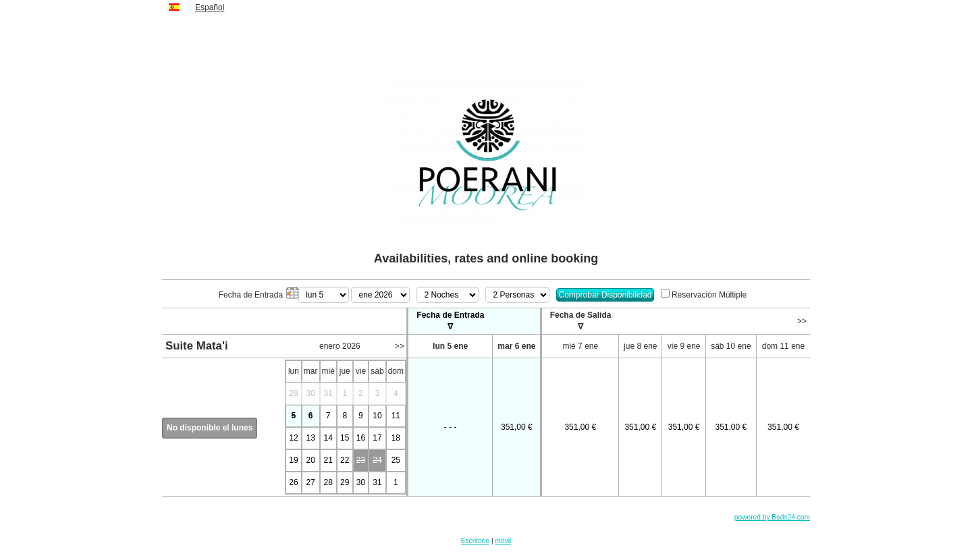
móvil (503, 540)
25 (396, 460)
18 (396, 438)
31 (377, 482)
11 (396, 415)
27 (310, 482)
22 (344, 460)
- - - (450, 427)
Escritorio (475, 540)
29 (344, 482)
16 (360, 438)
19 (293, 460)
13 (310, 438)
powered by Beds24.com (772, 517)
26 (293, 482)
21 (328, 460)
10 (377, 415)
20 (310, 460)
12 (293, 438)
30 (360, 482)
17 (377, 438)
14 (328, 438)
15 (344, 438)
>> (802, 321)
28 (328, 482)
